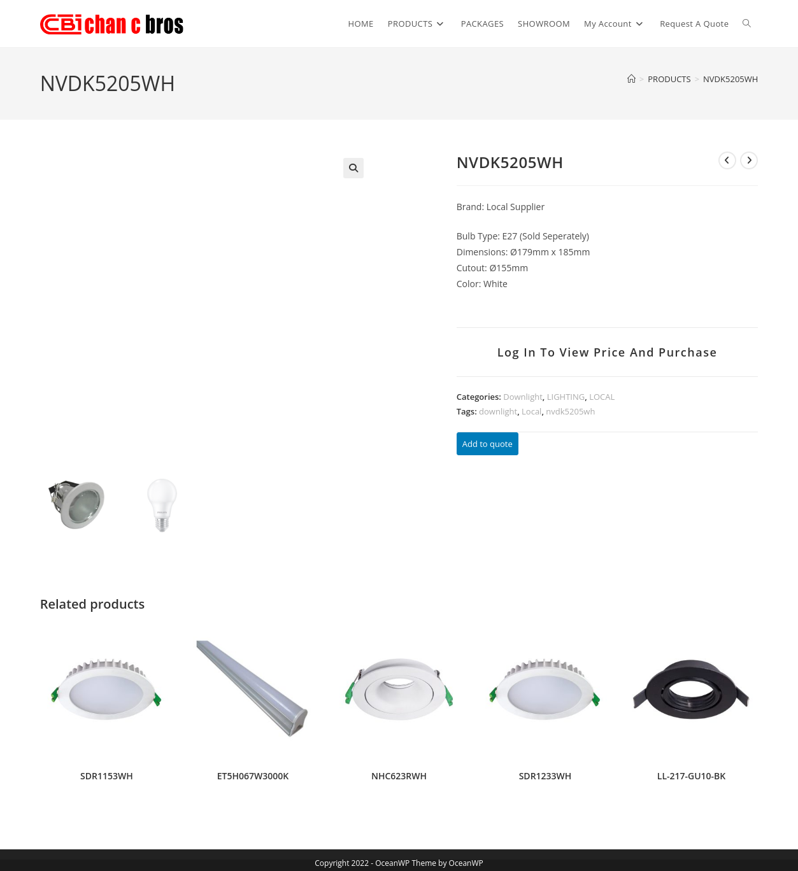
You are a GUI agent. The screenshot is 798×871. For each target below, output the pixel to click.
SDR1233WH (545, 774)
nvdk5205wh (570, 411)
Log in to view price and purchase (607, 352)
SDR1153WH (106, 774)
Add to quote (487, 444)
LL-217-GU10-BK (691, 774)
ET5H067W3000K (253, 774)
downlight (498, 411)
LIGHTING (566, 396)
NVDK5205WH (730, 79)
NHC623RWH (399, 774)
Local (531, 411)
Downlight (523, 396)
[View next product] (749, 160)
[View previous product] (727, 160)
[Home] (631, 79)
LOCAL (602, 396)
